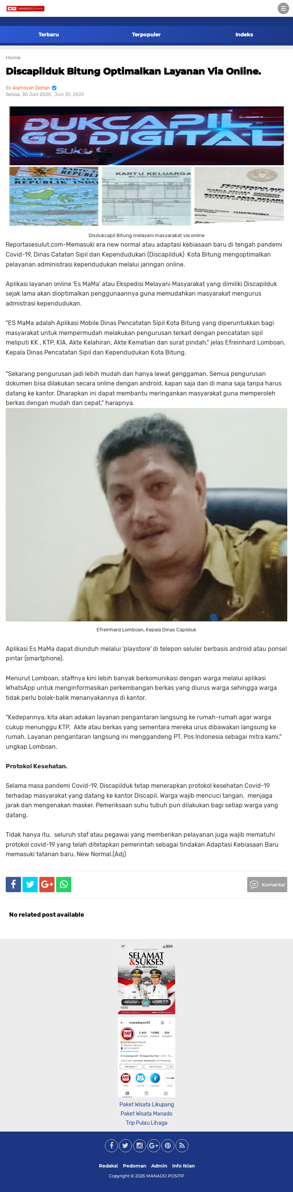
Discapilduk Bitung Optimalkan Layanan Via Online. (133, 71)
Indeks (244, 34)
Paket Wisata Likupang (146, 1104)
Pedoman (134, 1166)
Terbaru (49, 34)
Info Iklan (183, 1166)
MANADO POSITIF (165, 1176)
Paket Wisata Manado (146, 1114)
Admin (159, 1166)
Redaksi (108, 1166)
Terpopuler (146, 34)
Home (13, 57)
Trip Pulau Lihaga (146, 1123)
